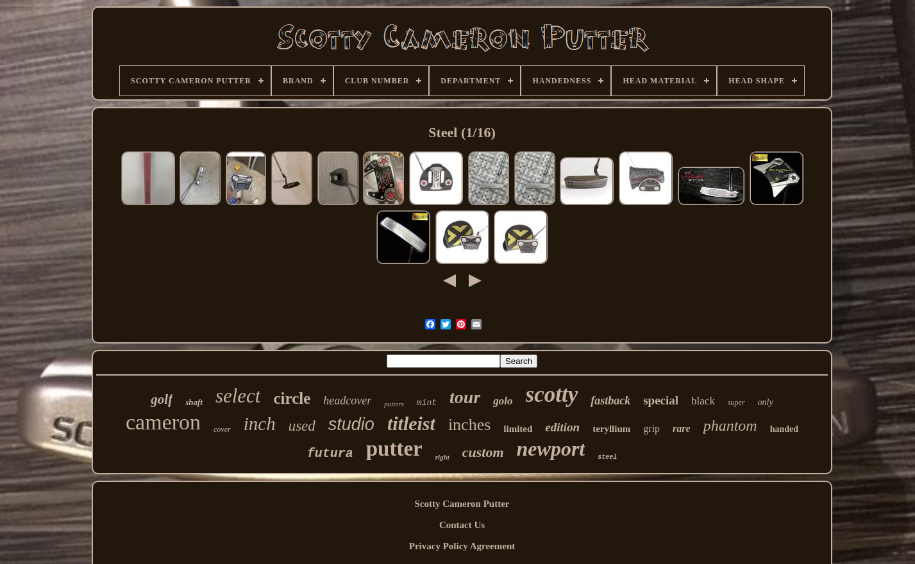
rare (682, 428)
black (703, 401)
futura (330, 453)
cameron (163, 422)
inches (469, 424)
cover (222, 429)
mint (427, 403)
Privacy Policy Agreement (462, 546)
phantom (730, 425)
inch (260, 423)
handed (784, 429)
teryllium (611, 429)
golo (502, 401)
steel (607, 457)
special (660, 400)
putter (394, 448)
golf (161, 399)
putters (394, 404)
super (736, 402)
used (302, 426)
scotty (552, 394)
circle (291, 398)
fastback (610, 400)
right (442, 457)
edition (562, 427)
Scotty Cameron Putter (461, 504)
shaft (194, 402)
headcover (347, 400)
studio (351, 424)
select (238, 396)
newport (551, 448)
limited (517, 429)
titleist (411, 423)
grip (651, 428)
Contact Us (462, 525)
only (765, 402)
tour (464, 397)
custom (483, 452)
